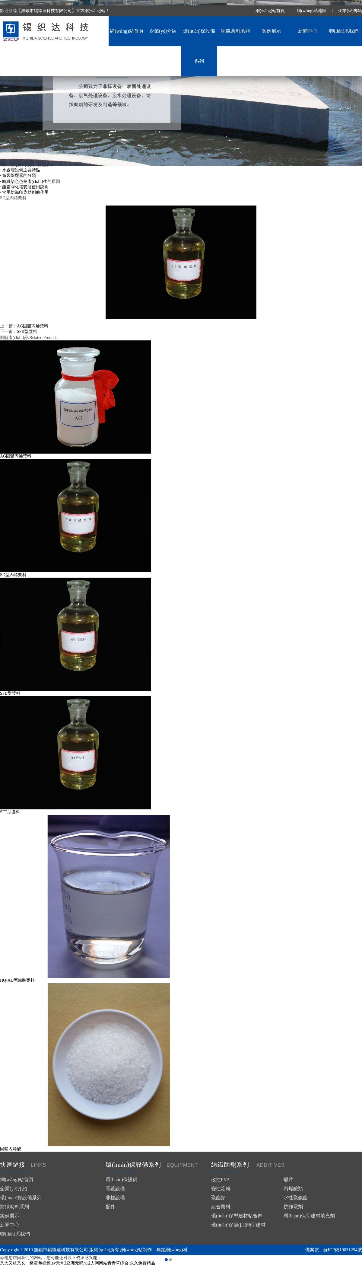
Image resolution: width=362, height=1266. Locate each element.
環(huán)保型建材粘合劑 (236, 1215)
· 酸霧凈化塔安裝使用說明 (24, 187)
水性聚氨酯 (296, 1197)
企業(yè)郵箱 (350, 10)
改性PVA (220, 1179)
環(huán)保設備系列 (199, 46)
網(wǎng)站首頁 (270, 10)
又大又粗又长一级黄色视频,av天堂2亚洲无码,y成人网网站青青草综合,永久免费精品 (77, 1263)
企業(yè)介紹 (162, 30)
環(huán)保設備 (122, 1179)
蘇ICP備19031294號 (342, 1249)
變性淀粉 (220, 1188)
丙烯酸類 (293, 1188)
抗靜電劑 (293, 1206)
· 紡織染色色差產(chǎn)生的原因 (30, 181)
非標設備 (115, 1197)
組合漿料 (220, 1206)
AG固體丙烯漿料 (32, 326)
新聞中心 (307, 30)
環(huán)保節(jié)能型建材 (238, 1224)
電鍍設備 (115, 1188)
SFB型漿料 (27, 331)
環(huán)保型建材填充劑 (309, 1215)
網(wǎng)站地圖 (311, 10)
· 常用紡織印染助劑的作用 (24, 192)
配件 (110, 1206)
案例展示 (271, 30)
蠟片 (288, 1179)
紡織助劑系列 (235, 30)
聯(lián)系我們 (344, 30)
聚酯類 (218, 1197)
